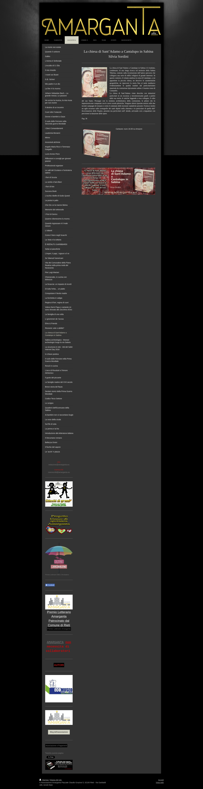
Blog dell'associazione (59, 732)
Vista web (160, 783)
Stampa (44, 780)
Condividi (50, 585)
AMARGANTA (55, 642)
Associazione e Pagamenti (56, 746)
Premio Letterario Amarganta (59, 629)
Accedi (161, 780)
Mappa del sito (56, 780)
